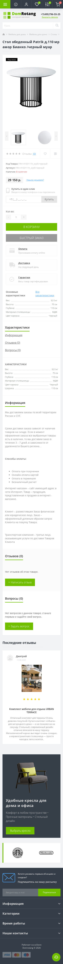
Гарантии (24, 277)
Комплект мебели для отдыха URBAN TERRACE (31, 710)
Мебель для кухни (38, 34)
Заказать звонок (50, 17)
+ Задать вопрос (19, 626)
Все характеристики (44, 293)
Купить (49, 199)
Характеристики (17, 327)
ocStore (37, 944)
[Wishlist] (45, 153)
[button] (26, 4)
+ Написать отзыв (20, 582)
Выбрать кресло (20, 831)
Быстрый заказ (32, 238)
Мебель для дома (17, 34)
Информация (13, 335)
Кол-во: (10, 211)
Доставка (24, 263)
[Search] (56, 25)
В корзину (31, 227)
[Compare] (55, 153)
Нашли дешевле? (35, 179)
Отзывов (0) (12, 343)
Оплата (22, 248)
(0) (34, 153)
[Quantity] (16, 217)
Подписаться (49, 892)
